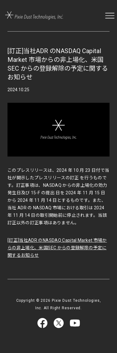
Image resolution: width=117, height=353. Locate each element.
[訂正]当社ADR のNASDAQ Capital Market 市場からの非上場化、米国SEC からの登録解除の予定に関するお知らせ (57, 248)
